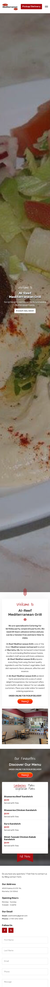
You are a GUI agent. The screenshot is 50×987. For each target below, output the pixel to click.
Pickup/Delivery (31, 6)
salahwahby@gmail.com (17, 916)
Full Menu (25, 856)
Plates (31, 785)
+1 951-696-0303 (16, 919)
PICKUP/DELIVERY (25, 311)
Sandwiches (20, 785)
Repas (25, 701)
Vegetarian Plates (25, 789)
